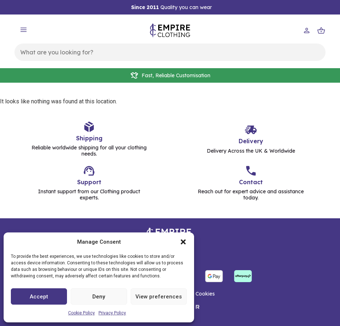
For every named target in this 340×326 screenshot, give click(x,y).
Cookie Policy (81, 312)
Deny (98, 296)
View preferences (158, 296)
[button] (183, 241)
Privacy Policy (112, 312)
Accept (39, 296)
